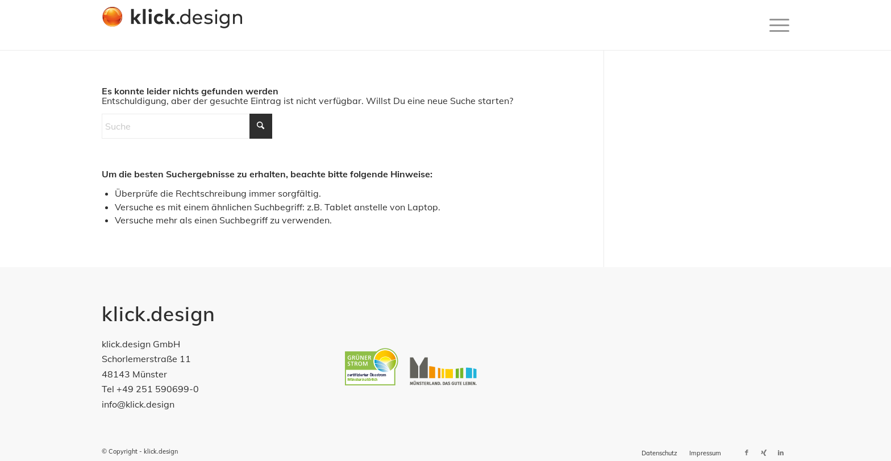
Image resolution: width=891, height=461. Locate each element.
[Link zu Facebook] (746, 452)
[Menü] (775, 25)
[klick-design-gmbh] (172, 25)
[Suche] (187, 126)
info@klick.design (138, 404)
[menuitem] (775, 25)
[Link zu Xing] (763, 452)
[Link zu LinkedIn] (780, 452)
